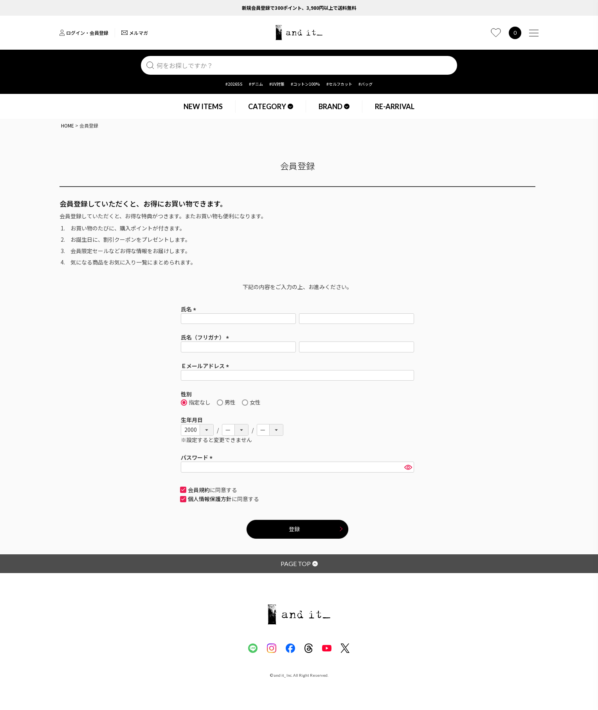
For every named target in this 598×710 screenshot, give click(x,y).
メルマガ (134, 32)
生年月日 (192, 420)
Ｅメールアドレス (206, 366)
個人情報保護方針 (210, 499)
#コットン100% (305, 84)
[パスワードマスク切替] (408, 467)
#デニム (256, 84)
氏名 (189, 309)
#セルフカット (339, 84)
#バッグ (365, 84)
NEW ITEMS (203, 106)
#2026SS (234, 84)
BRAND (334, 106)
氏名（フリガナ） (206, 337)
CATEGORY (270, 106)
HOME (67, 125)
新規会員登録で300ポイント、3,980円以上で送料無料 (299, 7)
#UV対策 (277, 84)
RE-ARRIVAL (394, 106)
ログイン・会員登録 (83, 32)
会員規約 (199, 490)
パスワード (198, 457)
